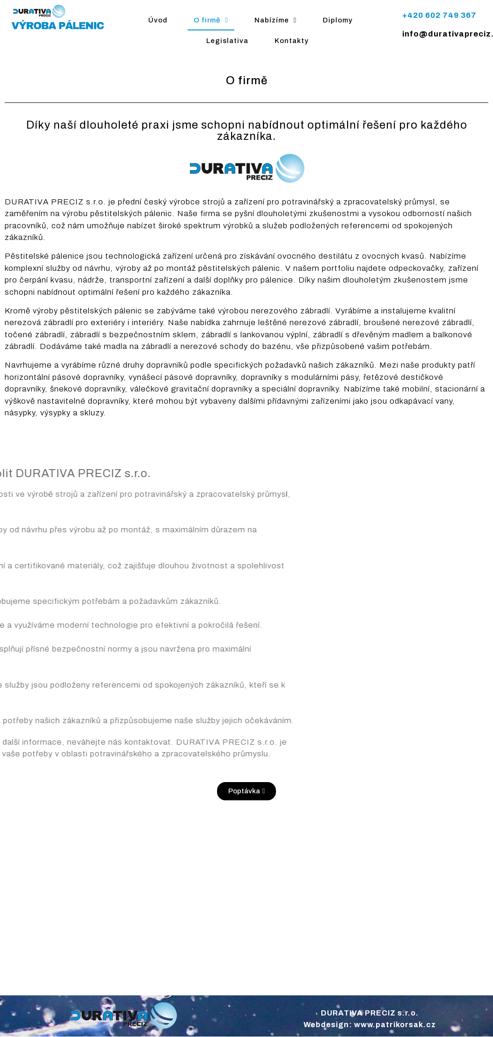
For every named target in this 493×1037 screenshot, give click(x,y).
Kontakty (292, 40)
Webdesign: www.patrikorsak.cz (370, 1025)
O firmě (211, 20)
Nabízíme (275, 20)
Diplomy (338, 20)
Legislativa (227, 40)
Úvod (157, 20)
